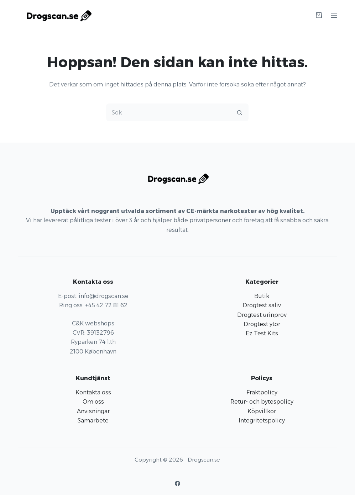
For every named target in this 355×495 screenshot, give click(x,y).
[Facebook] (177, 483)
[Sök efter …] (168, 112)
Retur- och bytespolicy (261, 401)
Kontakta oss (93, 392)
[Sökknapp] (240, 112)
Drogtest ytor (262, 324)
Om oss (93, 401)
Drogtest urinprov (262, 315)
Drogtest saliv (261, 305)
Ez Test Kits (262, 333)
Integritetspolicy (262, 420)
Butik (261, 296)
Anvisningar (93, 411)
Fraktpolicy (261, 392)
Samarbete (93, 420)
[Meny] (334, 15)
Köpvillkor (261, 411)
